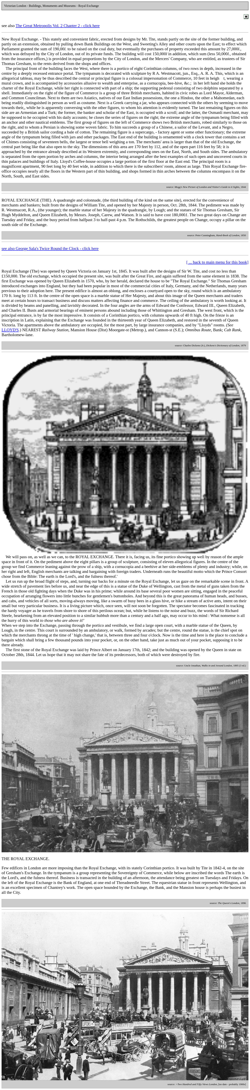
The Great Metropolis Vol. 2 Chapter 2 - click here (58, 25)
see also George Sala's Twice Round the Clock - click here (50, 248)
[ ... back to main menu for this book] (217, 262)
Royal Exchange (15, 271)
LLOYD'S (10, 330)
